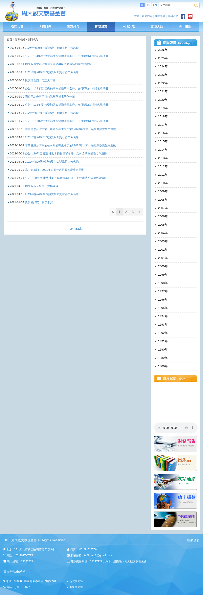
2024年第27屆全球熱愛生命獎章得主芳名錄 (52, 112)
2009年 (161, 191)
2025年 (161, 58)
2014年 (161, 149)
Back (78, 228)
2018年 (161, 116)
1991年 (161, 341)
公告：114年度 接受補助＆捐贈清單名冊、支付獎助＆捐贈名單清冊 (66, 55)
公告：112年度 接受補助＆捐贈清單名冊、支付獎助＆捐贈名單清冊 (66, 104)
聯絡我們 (173, 16)
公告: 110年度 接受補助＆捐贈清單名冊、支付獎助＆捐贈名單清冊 (66, 153)
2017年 (161, 124)
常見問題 (147, 16)
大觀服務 (45, 24)
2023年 (161, 75)
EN (155, 5)
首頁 (136, 16)
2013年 (161, 158)
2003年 (161, 241)
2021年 (161, 91)
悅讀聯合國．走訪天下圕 (40, 80)
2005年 (161, 224)
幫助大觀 (157, 24)
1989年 (161, 358)
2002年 (161, 249)
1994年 (161, 316)
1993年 (161, 324)
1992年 (161, 333)
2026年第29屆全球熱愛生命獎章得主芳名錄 (52, 47)
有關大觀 (17, 24)
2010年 (161, 183)
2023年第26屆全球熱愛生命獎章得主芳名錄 (52, 137)
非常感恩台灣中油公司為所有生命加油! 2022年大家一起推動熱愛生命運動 (70, 145)
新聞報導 (101, 24)
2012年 (161, 166)
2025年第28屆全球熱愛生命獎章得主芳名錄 (52, 72)
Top (70, 228)
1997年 (161, 291)
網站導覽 (160, 16)
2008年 (161, 199)
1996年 (161, 299)
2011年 (161, 174)
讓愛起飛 (73, 24)
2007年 (161, 208)
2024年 (161, 66)
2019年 (161, 108)
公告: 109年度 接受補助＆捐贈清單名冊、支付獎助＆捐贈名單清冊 (66, 177)
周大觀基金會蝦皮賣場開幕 (41, 186)
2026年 (161, 50)
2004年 (161, 233)
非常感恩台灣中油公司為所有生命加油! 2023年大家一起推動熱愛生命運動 (70, 129)
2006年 (161, 216)
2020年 (161, 100)
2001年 (161, 258)
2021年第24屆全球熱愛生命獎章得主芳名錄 (52, 194)
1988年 (161, 366)
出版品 (129, 24)
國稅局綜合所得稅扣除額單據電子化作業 (50, 96)
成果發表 (193, 540)
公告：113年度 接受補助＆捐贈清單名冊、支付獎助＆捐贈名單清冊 (66, 88)
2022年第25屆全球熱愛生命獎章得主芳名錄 (52, 161)
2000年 (161, 266)
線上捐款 (185, 27)
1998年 (161, 283)
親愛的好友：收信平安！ (40, 202)
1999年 (161, 274)
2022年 (161, 83)
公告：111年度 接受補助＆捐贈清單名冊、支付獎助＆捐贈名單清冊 (66, 121)
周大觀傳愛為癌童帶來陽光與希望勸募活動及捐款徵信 (58, 64)
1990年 (161, 349)
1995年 (161, 308)
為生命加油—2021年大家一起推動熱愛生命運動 (54, 169)
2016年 (161, 133)
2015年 (161, 141)
